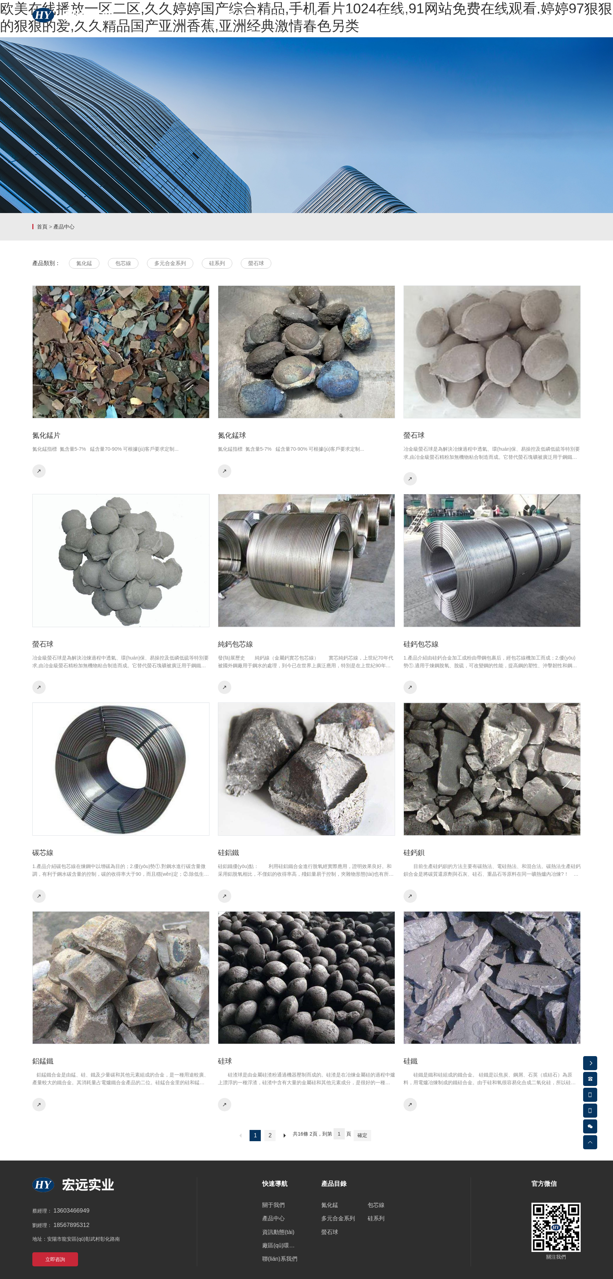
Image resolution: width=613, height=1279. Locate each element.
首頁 (42, 226)
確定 (362, 1135)
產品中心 (64, 226)
